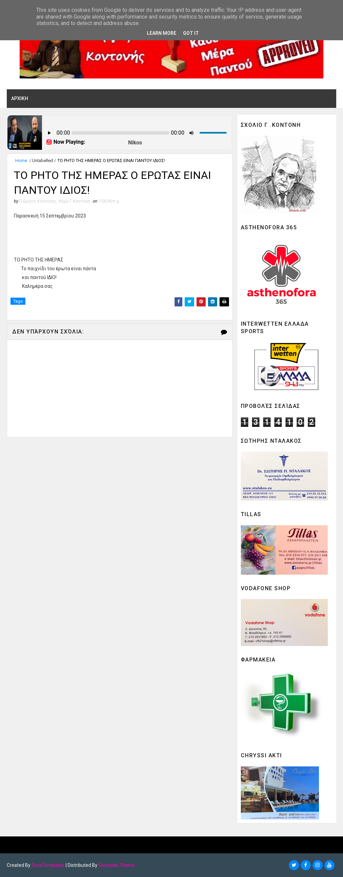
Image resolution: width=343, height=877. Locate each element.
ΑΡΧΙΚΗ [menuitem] (19, 98)
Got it (191, 33)
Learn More (161, 33)
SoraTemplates (48, 865)
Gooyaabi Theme (116, 865)
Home (21, 160)
